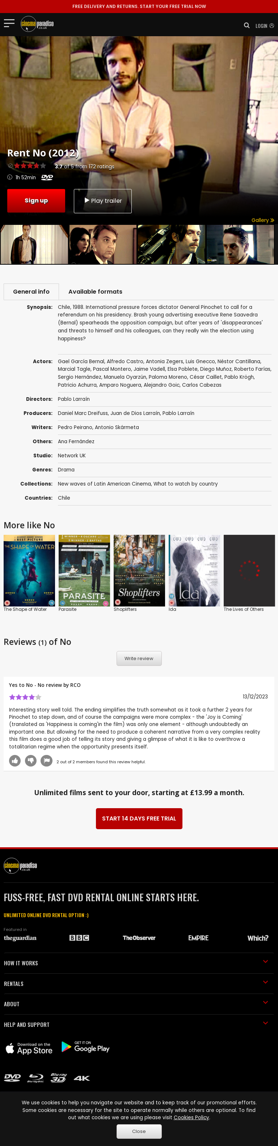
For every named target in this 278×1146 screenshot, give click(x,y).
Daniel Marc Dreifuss (83, 413)
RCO (75, 684)
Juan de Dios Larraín (135, 413)
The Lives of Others (244, 609)
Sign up (36, 200)
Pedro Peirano (75, 427)
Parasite (67, 609)
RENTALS (136, 983)
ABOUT (136, 1004)
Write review (139, 658)
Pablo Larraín (178, 413)
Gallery (263, 220)
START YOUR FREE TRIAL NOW (139, 6)
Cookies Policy (191, 1117)
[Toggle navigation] (11, 22)
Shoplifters (125, 609)
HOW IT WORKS (136, 963)
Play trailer (103, 201)
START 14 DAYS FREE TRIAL (139, 818)
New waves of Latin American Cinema (104, 483)
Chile (64, 498)
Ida (172, 609)
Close (139, 1131)
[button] (245, 25)
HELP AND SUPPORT (136, 1024)
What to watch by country (185, 483)
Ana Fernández (76, 441)
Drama (66, 469)
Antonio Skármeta (117, 427)
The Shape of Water (25, 609)
